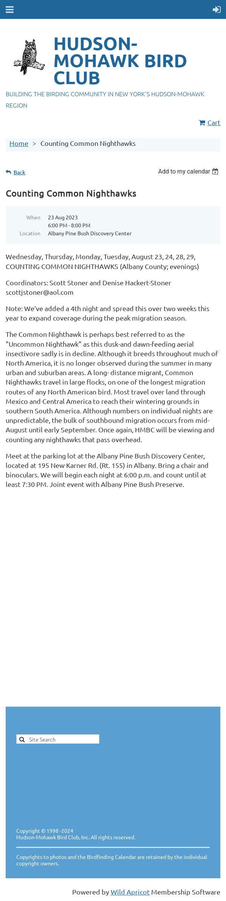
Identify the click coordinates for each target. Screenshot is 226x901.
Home (18, 143)
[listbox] (189, 171)
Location (30, 233)
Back (19, 172)
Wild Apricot (130, 892)
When (33, 217)
